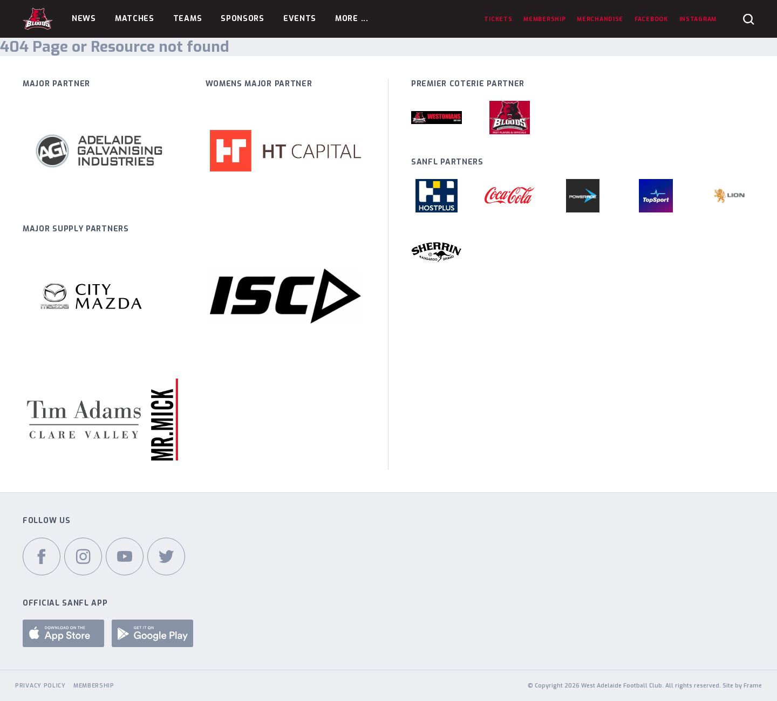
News (84, 18)
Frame (753, 685)
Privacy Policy (40, 685)
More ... (352, 18)
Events (299, 18)
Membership (93, 685)
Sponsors (242, 18)
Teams (187, 18)
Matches (134, 18)
